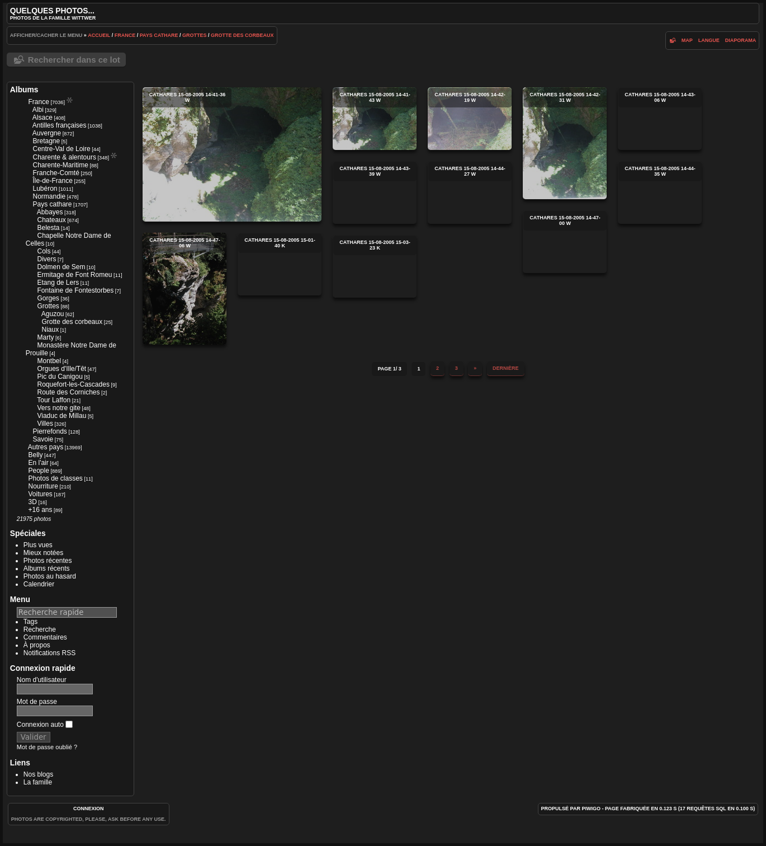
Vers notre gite (58, 408)
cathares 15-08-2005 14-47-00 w (565, 241)
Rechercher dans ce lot (74, 59)
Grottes (194, 35)
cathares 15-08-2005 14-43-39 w (375, 192)
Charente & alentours (64, 157)
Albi (38, 110)
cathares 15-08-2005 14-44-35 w (660, 192)
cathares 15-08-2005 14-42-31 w (565, 143)
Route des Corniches (68, 392)
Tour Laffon (53, 400)
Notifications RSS (49, 653)
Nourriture (43, 486)
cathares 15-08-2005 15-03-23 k (375, 266)
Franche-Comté (55, 173)
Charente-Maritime (60, 165)
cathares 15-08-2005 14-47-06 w (184, 289)
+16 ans (40, 510)
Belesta (48, 228)
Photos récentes (47, 561)
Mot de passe (37, 702)
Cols (43, 251)
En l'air (38, 463)
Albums (24, 89)
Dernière (506, 368)
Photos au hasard (49, 576)
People (38, 470)
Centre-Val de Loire (61, 149)
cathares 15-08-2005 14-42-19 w (470, 118)
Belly (35, 455)
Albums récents (46, 568)
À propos (36, 645)
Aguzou (52, 314)
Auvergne (46, 133)
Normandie (48, 196)
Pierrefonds (49, 431)
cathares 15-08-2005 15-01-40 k (279, 264)
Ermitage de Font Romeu (74, 275)
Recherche (39, 629)
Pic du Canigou (59, 376)
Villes (45, 423)
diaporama (740, 40)
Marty (45, 337)
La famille (37, 782)
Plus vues (38, 545)
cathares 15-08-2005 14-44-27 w (470, 192)
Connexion (88, 808)
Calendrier (38, 584)
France (125, 35)
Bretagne (46, 141)
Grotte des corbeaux (242, 35)
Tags (30, 622)
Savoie (42, 439)
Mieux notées (43, 553)
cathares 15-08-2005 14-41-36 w (232, 154)
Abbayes (50, 212)
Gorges (48, 298)
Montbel (49, 361)
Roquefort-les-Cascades (73, 384)
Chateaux (51, 220)
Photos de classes (55, 478)
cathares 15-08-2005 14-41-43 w (375, 118)
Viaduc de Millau (61, 416)
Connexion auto (45, 724)
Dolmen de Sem (61, 267)
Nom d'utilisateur (42, 680)
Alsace (42, 117)
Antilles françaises (59, 125)
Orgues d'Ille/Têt (61, 369)
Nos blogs (38, 774)
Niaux (50, 329)
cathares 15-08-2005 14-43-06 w (660, 118)
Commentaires (45, 637)
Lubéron (44, 188)
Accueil (99, 35)
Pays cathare (159, 35)
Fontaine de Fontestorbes (75, 290)
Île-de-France (52, 181)
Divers (46, 259)
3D (32, 502)
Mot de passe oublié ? (47, 747)
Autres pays (45, 447)
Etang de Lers (58, 282)
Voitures (40, 494)
